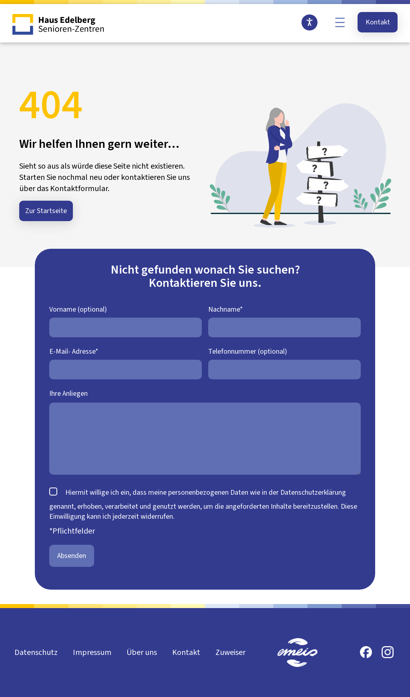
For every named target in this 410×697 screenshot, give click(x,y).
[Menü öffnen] (340, 22)
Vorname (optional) (78, 309)
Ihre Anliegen (68, 394)
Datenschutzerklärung (313, 492)
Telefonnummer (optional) (247, 351)
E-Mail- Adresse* (73, 351)
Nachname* (225, 309)
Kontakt (378, 22)
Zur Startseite (46, 211)
